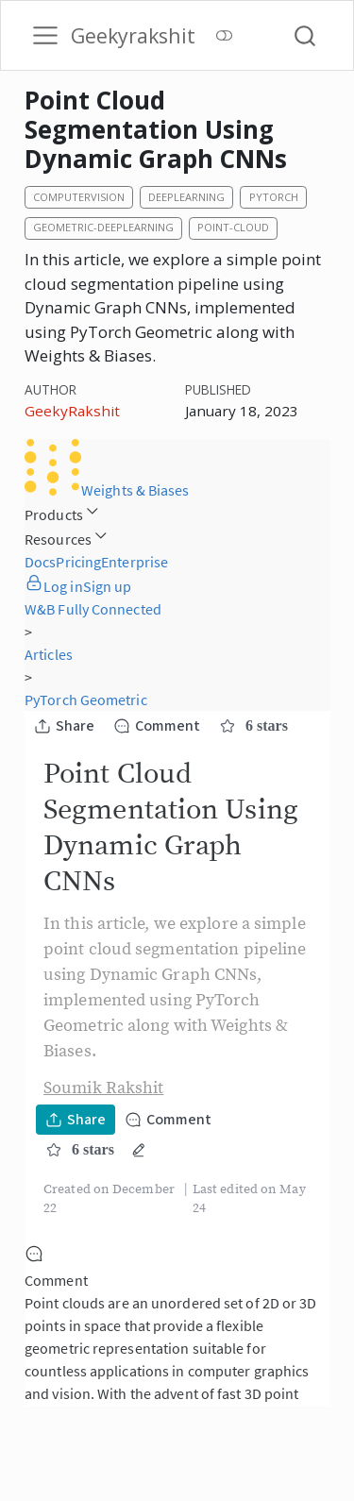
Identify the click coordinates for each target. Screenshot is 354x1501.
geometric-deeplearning (103, 227)
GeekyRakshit (72, 410)
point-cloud (233, 227)
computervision (79, 197)
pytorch (273, 197)
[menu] (45, 36)
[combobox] (306, 35)
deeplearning (186, 197)
